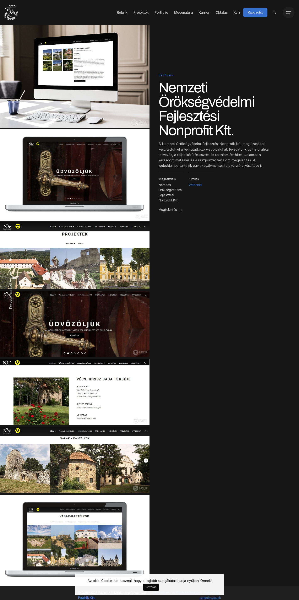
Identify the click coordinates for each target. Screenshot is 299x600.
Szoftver (165, 75)
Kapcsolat (255, 12)
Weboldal (195, 185)
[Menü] (288, 12)
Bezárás (151, 587)
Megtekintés (171, 209)
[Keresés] (274, 12)
